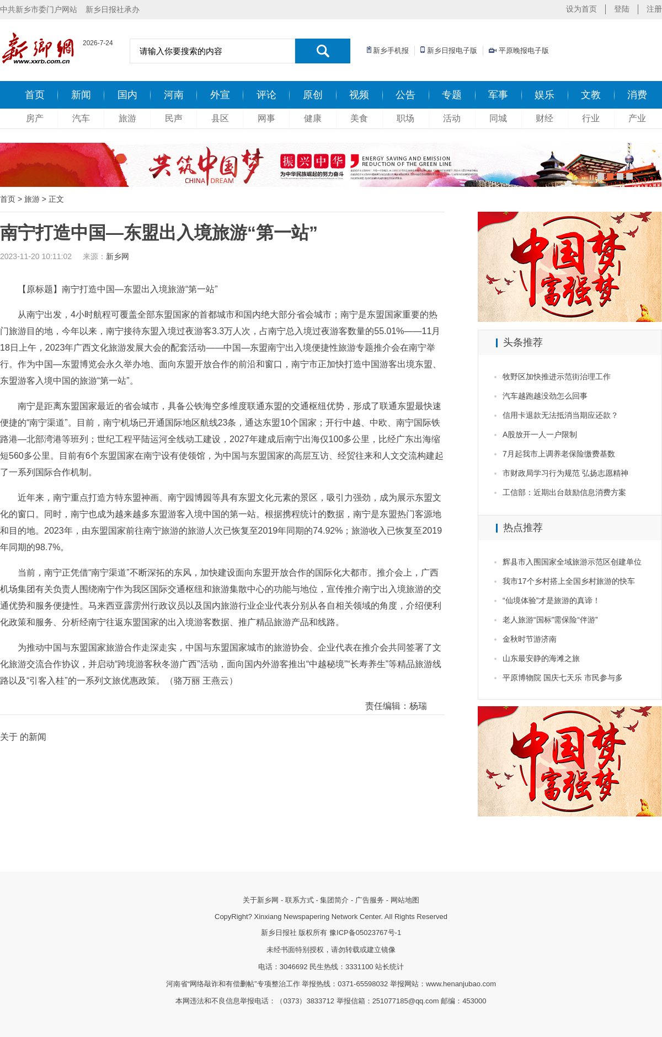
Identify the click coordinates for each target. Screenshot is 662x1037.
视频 (359, 94)
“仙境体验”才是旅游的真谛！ (551, 600)
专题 (452, 94)
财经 (544, 118)
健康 (313, 118)
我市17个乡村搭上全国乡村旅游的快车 (569, 581)
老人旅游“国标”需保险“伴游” (550, 619)
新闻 (81, 94)
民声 (174, 118)
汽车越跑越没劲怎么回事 (545, 395)
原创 (313, 94)
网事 (266, 118)
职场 (405, 118)
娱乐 (544, 94)
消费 (637, 94)
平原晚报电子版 (524, 50)
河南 (174, 94)
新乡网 (117, 256)
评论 (266, 94)
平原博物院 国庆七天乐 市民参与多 (563, 677)
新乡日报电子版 (452, 50)
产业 (637, 118)
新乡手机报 (391, 50)
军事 (498, 94)
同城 (498, 118)
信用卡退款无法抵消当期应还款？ (560, 415)
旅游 (127, 118)
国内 (127, 94)
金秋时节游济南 (530, 639)
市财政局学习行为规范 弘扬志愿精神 (565, 473)
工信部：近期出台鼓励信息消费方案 (564, 492)
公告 (405, 94)
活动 (452, 118)
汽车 (81, 118)
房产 (35, 118)
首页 (35, 94)
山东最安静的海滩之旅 (541, 658)
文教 (591, 94)
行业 (591, 118)
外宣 (220, 94)
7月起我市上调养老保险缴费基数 (559, 453)
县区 (220, 118)
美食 (359, 118)
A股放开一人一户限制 (540, 434)
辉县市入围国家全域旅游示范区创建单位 (572, 561)
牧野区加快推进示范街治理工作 (557, 376)
